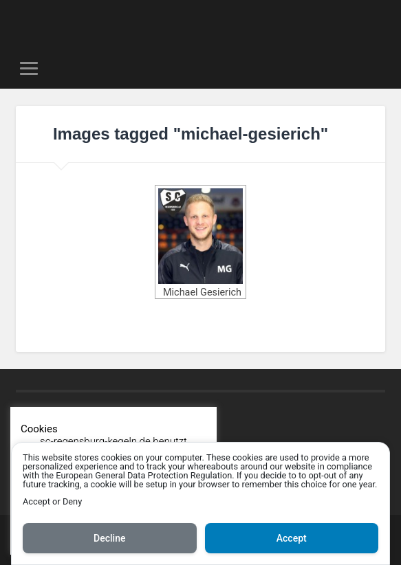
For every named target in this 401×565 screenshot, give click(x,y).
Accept (292, 538)
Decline (109, 538)
